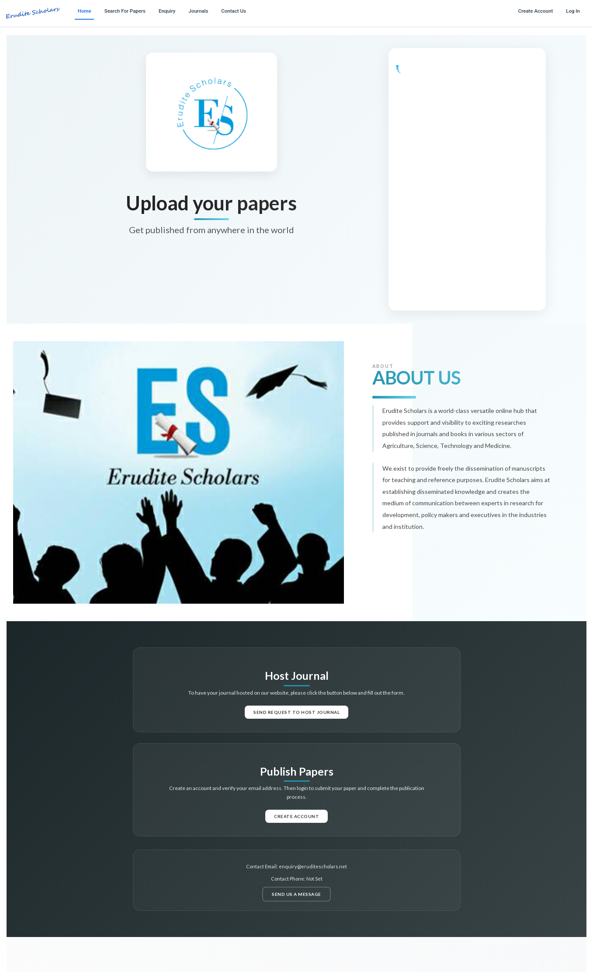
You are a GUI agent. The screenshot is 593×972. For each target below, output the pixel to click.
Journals (198, 11)
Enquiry (167, 11)
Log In (573, 11)
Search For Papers (125, 11)
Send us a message (296, 894)
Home (84, 11)
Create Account (535, 11)
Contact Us (233, 11)
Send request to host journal (296, 712)
